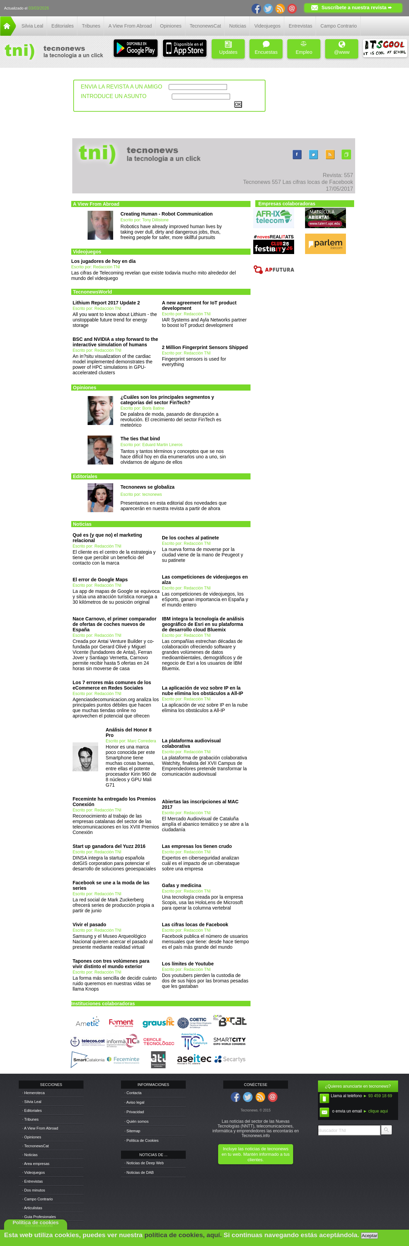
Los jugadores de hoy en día (103, 261)
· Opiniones (31, 1137)
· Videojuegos (33, 1172)
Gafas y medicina (181, 885)
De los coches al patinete (190, 537)
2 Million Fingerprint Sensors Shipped (205, 347)
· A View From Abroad (40, 1128)
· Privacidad (134, 1112)
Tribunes (91, 26)
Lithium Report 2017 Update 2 (106, 302)
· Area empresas (35, 1164)
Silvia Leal (32, 26)
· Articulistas (32, 1208)
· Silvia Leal (31, 1102)
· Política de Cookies (141, 1140)
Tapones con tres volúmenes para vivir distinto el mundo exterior (111, 963)
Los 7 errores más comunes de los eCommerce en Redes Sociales (112, 685)
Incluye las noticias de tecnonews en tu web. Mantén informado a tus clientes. (255, 1154)
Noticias (237, 26)
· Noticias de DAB (139, 1172)
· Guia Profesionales (39, 1217)
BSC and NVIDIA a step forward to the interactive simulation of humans (115, 341)
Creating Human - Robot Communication (167, 214)
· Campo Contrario (37, 1199)
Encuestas (266, 48)
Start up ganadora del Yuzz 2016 (109, 846)
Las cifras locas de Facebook (195, 924)
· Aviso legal (134, 1102)
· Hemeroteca (33, 1093)
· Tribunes (30, 1119)
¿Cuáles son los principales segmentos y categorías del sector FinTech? (167, 399)
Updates (228, 48)
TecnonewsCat (205, 26)
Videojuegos (267, 26)
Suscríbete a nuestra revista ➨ (356, 7)
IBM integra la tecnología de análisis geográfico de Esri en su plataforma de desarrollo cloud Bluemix (203, 624)
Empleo (303, 48)
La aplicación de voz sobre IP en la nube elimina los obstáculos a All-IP (202, 690)
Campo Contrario (338, 26)
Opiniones (171, 26)
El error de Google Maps (100, 579)
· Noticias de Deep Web (144, 1163)
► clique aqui (375, 1111)
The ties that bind (140, 438)
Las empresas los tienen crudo (197, 846)
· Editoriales (32, 1110)
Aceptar (369, 1235)
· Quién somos (136, 1121)
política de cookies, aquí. (183, 1235)
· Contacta (132, 1093)
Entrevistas (300, 26)
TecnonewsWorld (92, 292)
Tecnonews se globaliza (148, 487)
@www (342, 48)
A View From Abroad (130, 26)
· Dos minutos (33, 1190)
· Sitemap (132, 1131)
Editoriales (62, 26)
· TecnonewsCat (35, 1146)
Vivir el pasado (89, 924)
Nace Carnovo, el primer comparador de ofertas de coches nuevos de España (114, 624)
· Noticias (29, 1155)
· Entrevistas (32, 1181)
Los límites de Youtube (188, 963)
